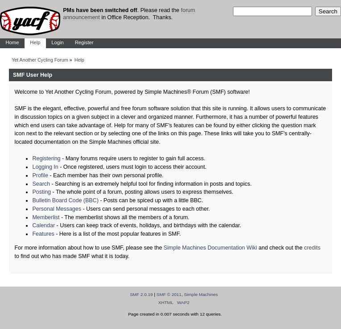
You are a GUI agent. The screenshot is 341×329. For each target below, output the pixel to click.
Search (41, 184)
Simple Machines (201, 294)
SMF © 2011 (169, 294)
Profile (40, 175)
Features (43, 234)
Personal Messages (56, 209)
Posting (41, 192)
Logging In (45, 167)
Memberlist (45, 217)
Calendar (43, 225)
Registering (46, 158)
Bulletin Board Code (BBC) (65, 200)
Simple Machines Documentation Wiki (210, 248)
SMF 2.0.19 (141, 294)
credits (312, 248)
